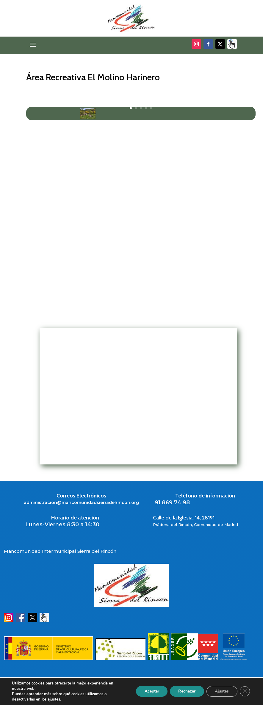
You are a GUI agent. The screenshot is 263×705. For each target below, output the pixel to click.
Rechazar (184, 691)
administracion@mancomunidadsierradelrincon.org (81, 502)
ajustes (54, 699)
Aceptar (147, 691)
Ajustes (221, 691)
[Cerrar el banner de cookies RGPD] (244, 691)
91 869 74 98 (172, 502)
